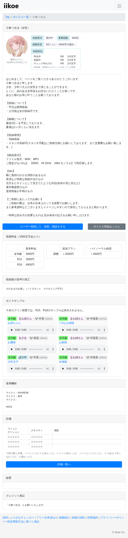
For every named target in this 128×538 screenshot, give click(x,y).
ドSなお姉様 (66, 323)
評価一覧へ (64, 464)
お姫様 (63, 342)
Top (7, 17)
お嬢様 (12, 342)
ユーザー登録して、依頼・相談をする (42, 226)
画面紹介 (64, 517)
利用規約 (92, 517)
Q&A (5, 517)
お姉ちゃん (14, 323)
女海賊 (63, 361)
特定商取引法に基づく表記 (23, 521)
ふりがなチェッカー (22, 517)
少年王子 (13, 361)
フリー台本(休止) (46, 517)
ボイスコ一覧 (21, 17)
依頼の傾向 (78, 517)
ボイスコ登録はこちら (106, 226)
